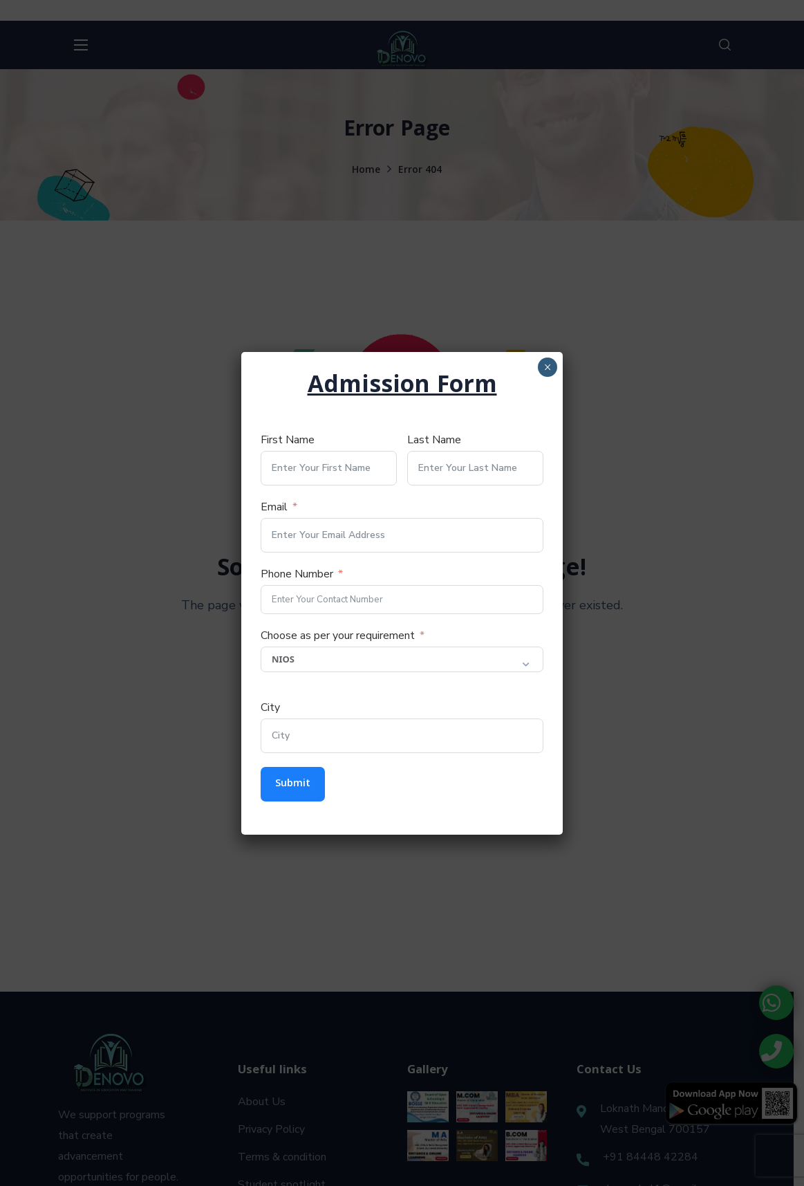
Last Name (434, 439)
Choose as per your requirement (338, 635)
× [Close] (547, 367)
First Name (288, 439)
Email (274, 507)
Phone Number (297, 574)
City (270, 707)
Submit (292, 784)
